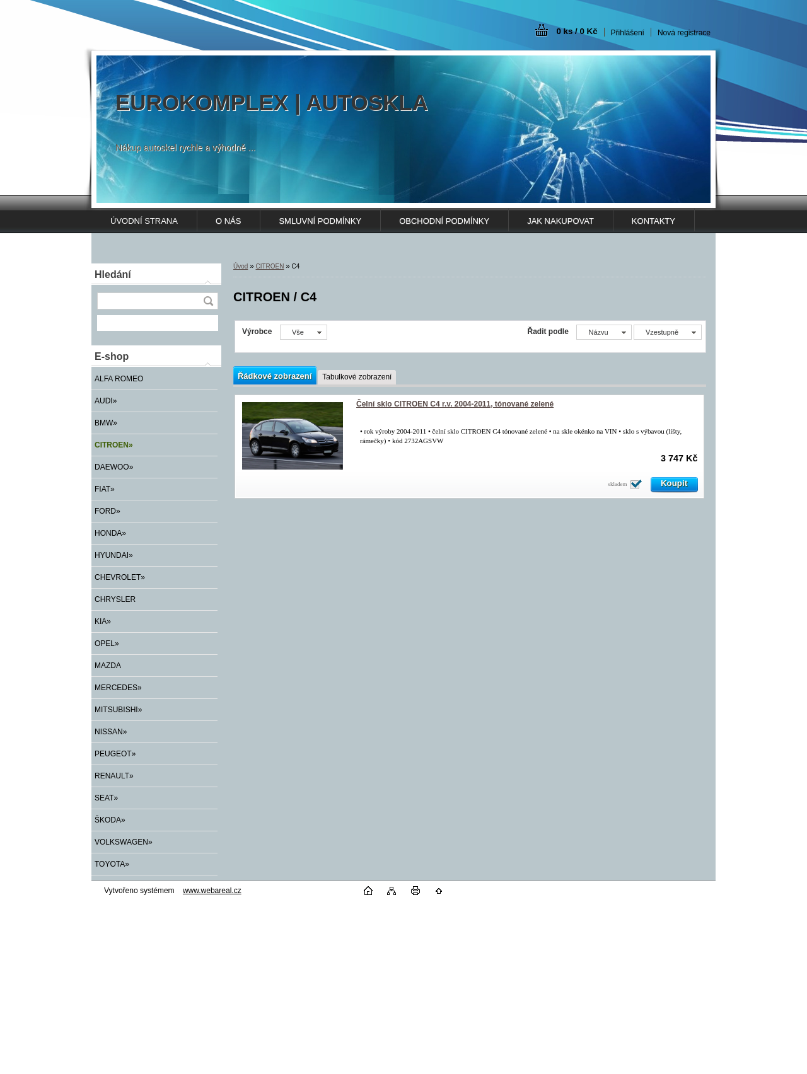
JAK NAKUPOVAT (560, 221)
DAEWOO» (114, 467)
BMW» (106, 423)
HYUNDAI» (114, 555)
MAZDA (108, 665)
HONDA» (110, 533)
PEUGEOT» (115, 753)
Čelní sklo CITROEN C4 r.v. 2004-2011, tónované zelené (455, 404)
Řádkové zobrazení (274, 376)
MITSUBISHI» (118, 709)
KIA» (103, 621)
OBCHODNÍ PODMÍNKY (444, 221)
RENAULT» (114, 775)
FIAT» (105, 489)
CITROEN (269, 266)
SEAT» (106, 798)
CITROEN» (114, 445)
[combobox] (603, 332)
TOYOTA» (112, 864)
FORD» (107, 511)
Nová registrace (684, 32)
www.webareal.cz (212, 890)
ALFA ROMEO (119, 378)
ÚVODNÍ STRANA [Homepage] (144, 221)
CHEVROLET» (120, 577)
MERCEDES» (118, 687)
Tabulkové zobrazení (357, 376)
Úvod (240, 266)
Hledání (113, 274)
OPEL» (107, 643)
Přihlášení (627, 32)
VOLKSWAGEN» (124, 842)
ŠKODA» (110, 820)
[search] (208, 301)
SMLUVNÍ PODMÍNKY (320, 221)
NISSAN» (111, 731)
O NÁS (228, 221)
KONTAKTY (653, 221)
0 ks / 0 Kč (576, 31)
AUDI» (106, 400)
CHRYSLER (115, 599)
